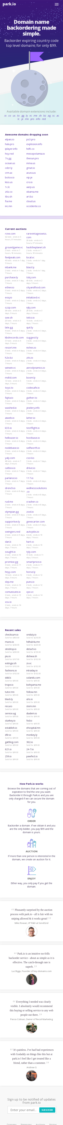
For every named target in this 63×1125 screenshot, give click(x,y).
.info (38, 119)
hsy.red (9, 153)
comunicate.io (13, 591)
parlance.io (11, 478)
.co (9, 115)
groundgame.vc (14, 247)
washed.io (11, 407)
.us (13, 115)
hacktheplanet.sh (36, 247)
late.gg (9, 327)
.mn (27, 119)
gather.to (31, 397)
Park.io (9, 3)
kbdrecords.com (14, 337)
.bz (44, 115)
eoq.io (8, 297)
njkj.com (31, 307)
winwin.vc (10, 367)
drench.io (10, 488)
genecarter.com (35, 521)
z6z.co (8, 191)
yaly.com (10, 457)
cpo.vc (30, 591)
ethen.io (9, 287)
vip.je (29, 177)
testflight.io (33, 427)
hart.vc (30, 541)
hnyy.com (10, 571)
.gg (22, 115)
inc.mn (8, 206)
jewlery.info (33, 407)
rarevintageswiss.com (36, 235)
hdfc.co (30, 148)
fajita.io (9, 397)
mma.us (30, 163)
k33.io (8, 427)
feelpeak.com (12, 257)
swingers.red (12, 531)
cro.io (29, 182)
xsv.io (8, 601)
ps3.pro (30, 139)
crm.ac (8, 172)
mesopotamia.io (35, 153)
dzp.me (9, 581)
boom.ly (30, 377)
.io (5, 115)
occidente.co (33, 206)
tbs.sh (8, 196)
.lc (18, 119)
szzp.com (10, 307)
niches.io (31, 347)
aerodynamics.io (35, 367)
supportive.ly (12, 521)
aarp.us (30, 187)
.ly (27, 115)
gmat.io (30, 167)
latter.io (30, 417)
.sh (40, 115)
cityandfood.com (35, 287)
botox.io (9, 177)
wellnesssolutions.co (36, 489)
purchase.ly (11, 277)
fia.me (8, 201)
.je (22, 119)
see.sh (9, 317)
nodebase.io (12, 447)
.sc (53, 115)
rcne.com (10, 233)
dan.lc (8, 541)
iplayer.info (11, 148)
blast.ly (30, 267)
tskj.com (31, 277)
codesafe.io (33, 387)
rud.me (9, 501)
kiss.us (9, 182)
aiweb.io (9, 417)
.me (35, 115)
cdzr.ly (8, 167)
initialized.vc (33, 297)
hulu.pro (9, 144)
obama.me (32, 191)
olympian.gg (12, 511)
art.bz (29, 196)
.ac (57, 115)
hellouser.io (11, 437)
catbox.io (10, 468)
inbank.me (10, 267)
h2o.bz (9, 357)
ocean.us (10, 163)
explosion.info (34, 144)
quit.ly (29, 327)
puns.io (30, 581)
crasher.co (32, 501)
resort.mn (10, 347)
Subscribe (47, 1110)
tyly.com (31, 551)
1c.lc (7, 187)
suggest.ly (32, 337)
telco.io (30, 317)
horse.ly (30, 571)
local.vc (30, 257)
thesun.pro (32, 158)
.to (18, 115)
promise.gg (11, 561)
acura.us (31, 172)
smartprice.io (33, 561)
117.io (29, 478)
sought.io (10, 551)
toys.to (9, 387)
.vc (30, 115)
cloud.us (31, 201)
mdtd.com (11, 377)
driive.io (30, 468)
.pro (32, 119)
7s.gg (8, 158)
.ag (49, 115)
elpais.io (9, 139)
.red (44, 119)
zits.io (29, 357)
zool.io (30, 511)
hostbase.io (33, 437)
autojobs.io (32, 531)
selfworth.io (33, 447)
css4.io (30, 457)
